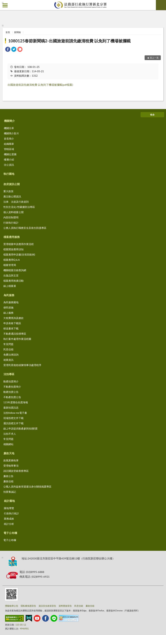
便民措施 (8, 307)
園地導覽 (9, 508)
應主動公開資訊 (12, 196)
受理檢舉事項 (11, 465)
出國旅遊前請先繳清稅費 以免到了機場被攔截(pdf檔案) (40, 84)
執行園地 (9, 173)
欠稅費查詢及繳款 (13, 317)
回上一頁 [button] (154, 57)
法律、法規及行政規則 (16, 201)
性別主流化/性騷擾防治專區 (19, 206)
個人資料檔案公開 (13, 212)
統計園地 (9, 500)
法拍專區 (9, 374)
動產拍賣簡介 (11, 381)
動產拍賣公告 (11, 391)
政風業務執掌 (11, 460)
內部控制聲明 (11, 217)
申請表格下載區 (12, 323)
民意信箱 (8, 349)
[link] (7, 50)
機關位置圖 (10, 154)
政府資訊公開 (12, 184)
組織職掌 (9, 143)
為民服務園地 (11, 302)
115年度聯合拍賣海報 (15, 402)
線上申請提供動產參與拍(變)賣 (20, 428)
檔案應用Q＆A (11, 259)
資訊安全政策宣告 (47, 605)
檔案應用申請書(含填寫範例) (19, 254)
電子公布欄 (10, 532)
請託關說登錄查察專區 (16, 470)
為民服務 (9, 295)
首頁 (8, 32)
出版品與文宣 (11, 275)
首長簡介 (9, 138)
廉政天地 (9, 453)
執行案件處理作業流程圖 (17, 338)
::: (3, 2)
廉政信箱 (8, 481)
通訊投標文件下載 (13, 423)
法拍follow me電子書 (15, 412)
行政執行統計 (11, 222)
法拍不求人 (9, 433)
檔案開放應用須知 (13, 249)
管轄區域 (9, 149)
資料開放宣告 (65, 605)
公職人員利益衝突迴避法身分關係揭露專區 (27, 486)
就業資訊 (8, 359)
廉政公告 (8, 476)
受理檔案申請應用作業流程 (18, 244)
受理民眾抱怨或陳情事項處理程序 (22, 365)
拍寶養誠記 (9, 491)
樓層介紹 (9, 159)
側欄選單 (5, 5)
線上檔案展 (9, 285)
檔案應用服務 (12, 236)
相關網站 (8, 444)
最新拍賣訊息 (11, 407)
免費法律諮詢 (11, 354)
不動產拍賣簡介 (12, 386)
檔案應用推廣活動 (13, 280)
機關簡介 (9, 120)
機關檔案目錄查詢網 (14, 270)
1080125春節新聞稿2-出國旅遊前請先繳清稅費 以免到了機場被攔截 (69, 40)
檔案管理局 (9, 264)
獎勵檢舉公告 (11, 605)
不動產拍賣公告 (12, 397)
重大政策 (8, 191)
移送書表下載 (11, 328)
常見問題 (8, 344)
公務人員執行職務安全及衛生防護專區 (24, 227)
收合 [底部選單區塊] (152, 114)
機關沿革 (9, 128)
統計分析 (9, 523)
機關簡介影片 (11, 133)
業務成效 (9, 518)
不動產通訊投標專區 (14, 333)
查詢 (161, 5)
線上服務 (8, 312)
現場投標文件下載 (13, 418)
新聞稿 (17, 32)
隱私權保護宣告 (28, 605)
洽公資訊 (9, 164)
